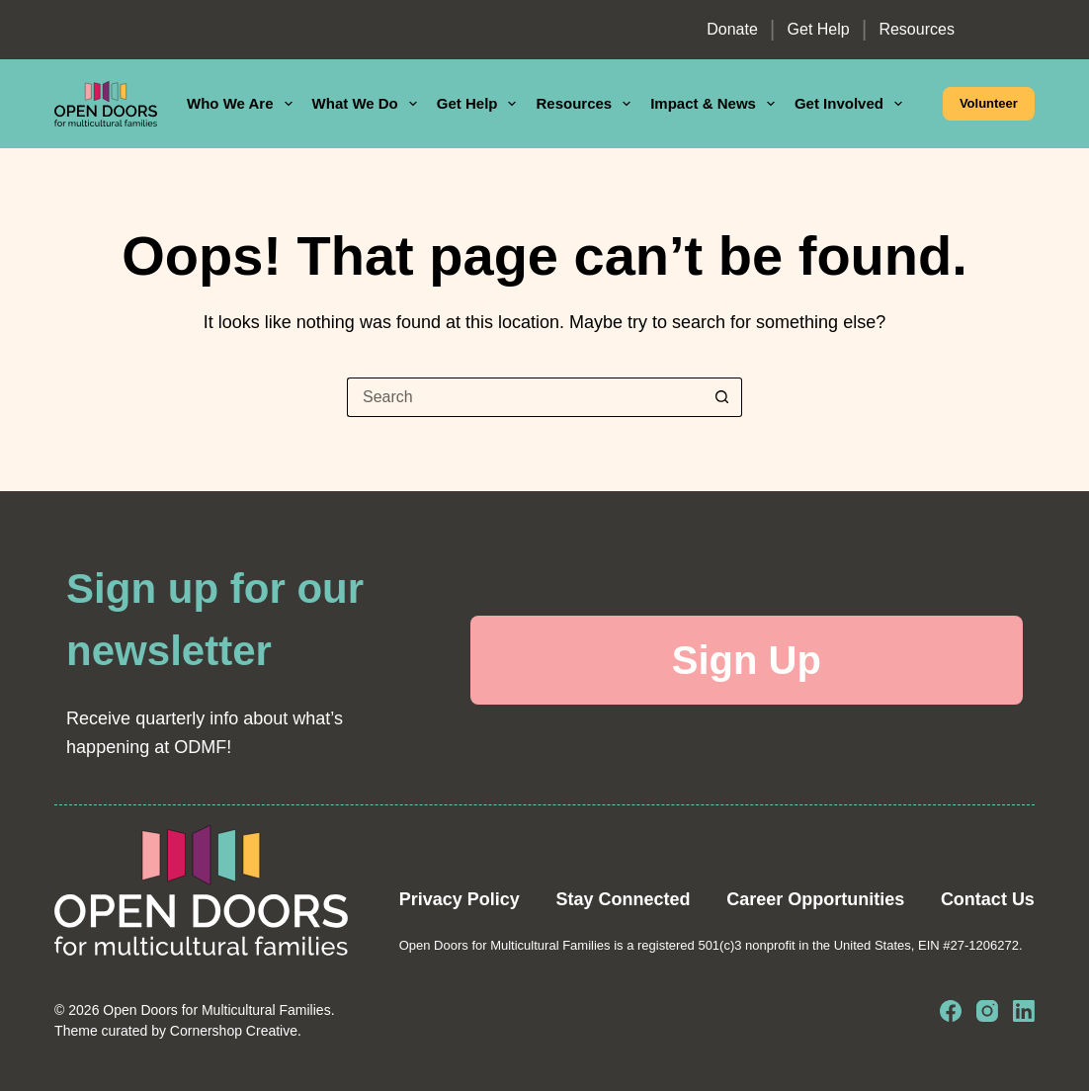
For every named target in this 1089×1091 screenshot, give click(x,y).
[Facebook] (951, 1011)
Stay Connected (622, 899)
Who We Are (243, 104)
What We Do (368, 104)
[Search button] (722, 397)
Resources (916, 29)
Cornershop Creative (233, 1031)
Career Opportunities (815, 899)
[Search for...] (525, 397)
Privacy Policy (459, 899)
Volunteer (989, 103)
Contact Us (988, 899)
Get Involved (852, 104)
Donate (732, 29)
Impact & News (716, 104)
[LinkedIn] (1024, 1011)
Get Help (819, 29)
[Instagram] (987, 1011)
